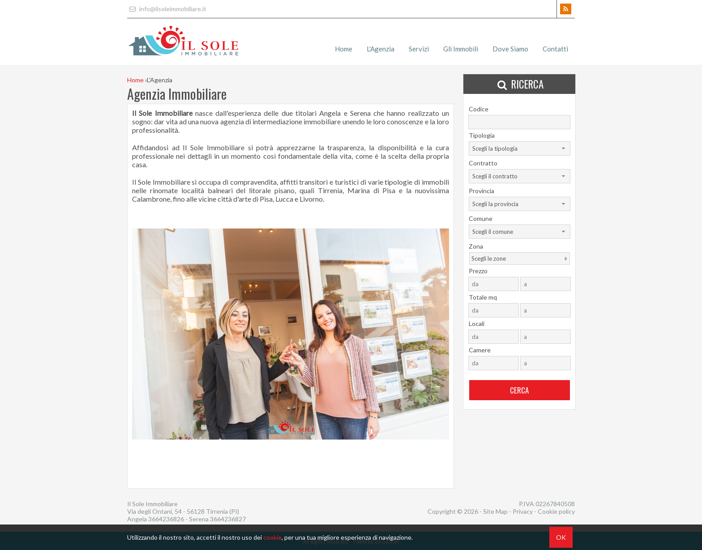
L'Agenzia (380, 49)
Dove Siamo (510, 49)
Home (343, 49)
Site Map (495, 511)
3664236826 (166, 519)
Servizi (419, 49)
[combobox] (519, 148)
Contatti (555, 49)
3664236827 (228, 519)
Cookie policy (556, 511)
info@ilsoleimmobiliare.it (166, 9)
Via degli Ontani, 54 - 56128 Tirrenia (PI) (183, 511)
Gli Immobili (460, 49)
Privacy (523, 511)
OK (561, 537)
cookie (272, 537)
